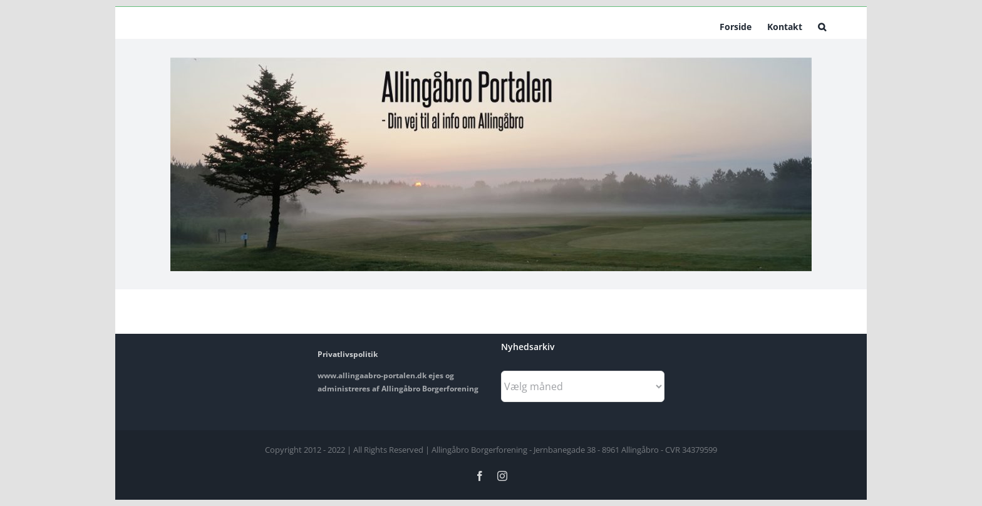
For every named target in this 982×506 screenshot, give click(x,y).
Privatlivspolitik (348, 354)
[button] (822, 25)
